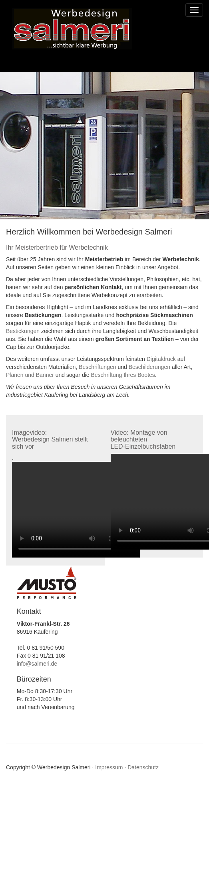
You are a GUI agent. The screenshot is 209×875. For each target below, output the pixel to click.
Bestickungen (23, 331)
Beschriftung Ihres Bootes (123, 375)
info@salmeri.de (37, 663)
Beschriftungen (97, 367)
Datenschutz (143, 767)
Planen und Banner (30, 375)
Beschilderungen (149, 367)
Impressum (109, 767)
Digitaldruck (161, 359)
